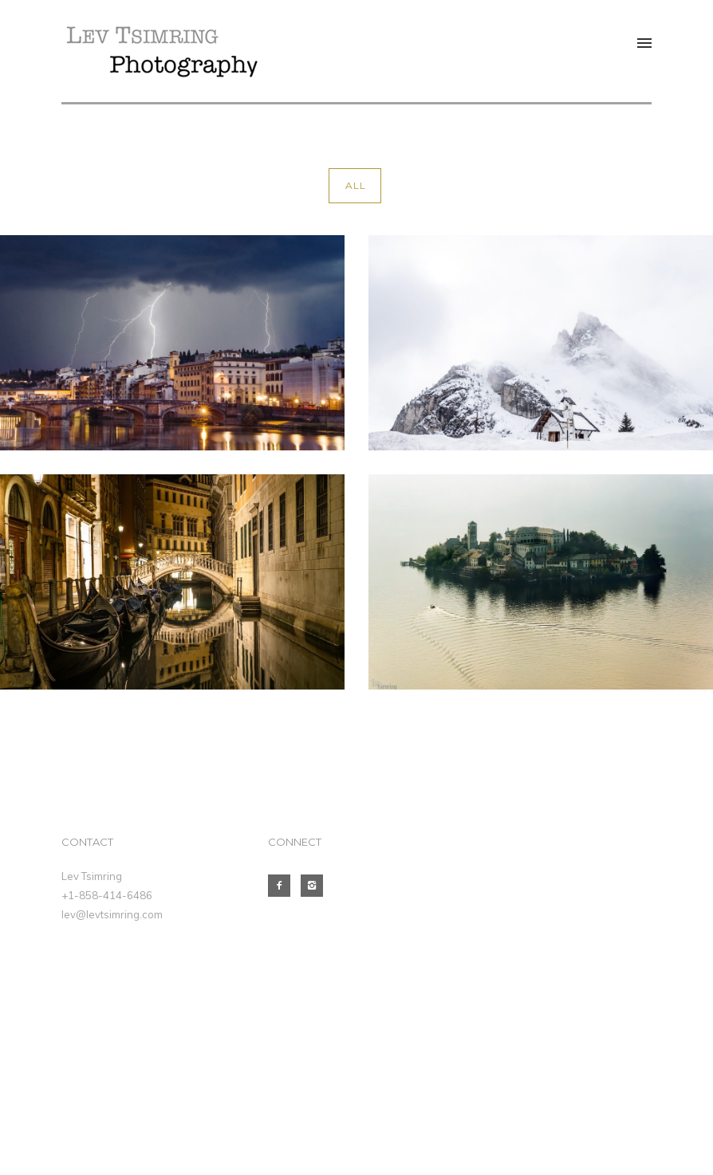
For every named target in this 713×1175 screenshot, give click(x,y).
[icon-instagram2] (316, 885)
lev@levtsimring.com (112, 914)
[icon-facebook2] (283, 885)
